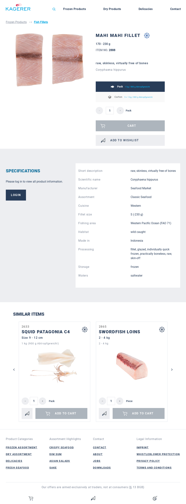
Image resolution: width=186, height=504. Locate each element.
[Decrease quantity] (25, 401)
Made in (84, 240)
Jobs (97, 460)
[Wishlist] (93, 498)
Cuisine (83, 205)
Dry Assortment (19, 454)
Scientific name (89, 179)
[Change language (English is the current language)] (43, 10)
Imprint (143, 447)
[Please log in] (130, 125)
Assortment (86, 197)
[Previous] (14, 369)
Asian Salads (59, 460)
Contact (99, 447)
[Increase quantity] (42, 401)
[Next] (172, 369)
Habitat (83, 232)
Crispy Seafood (61, 447)
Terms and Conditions (154, 467)
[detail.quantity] (110, 110)
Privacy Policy (148, 460)
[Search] (54, 9)
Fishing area (87, 223)
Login (16, 195)
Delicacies (14, 460)
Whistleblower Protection (158, 454)
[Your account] (155, 498)
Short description (90, 171)
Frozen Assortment (21, 447)
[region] (49, 70)
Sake (53, 467)
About (98, 454)
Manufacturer (88, 188)
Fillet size (85, 214)
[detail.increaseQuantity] (120, 110)
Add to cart (60, 413)
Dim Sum (55, 454)
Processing (86, 249)
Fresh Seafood (17, 467)
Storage (83, 267)
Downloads (102, 467)
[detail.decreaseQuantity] (99, 110)
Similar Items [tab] (28, 314)
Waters (83, 275)
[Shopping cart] (31, 498)
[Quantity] (34, 401)
